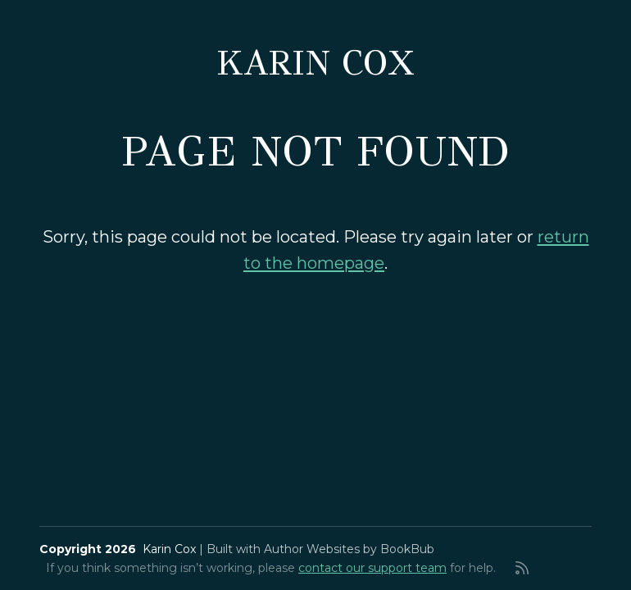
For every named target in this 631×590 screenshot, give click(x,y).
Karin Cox (315, 63)
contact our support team (372, 567)
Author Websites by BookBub (349, 549)
